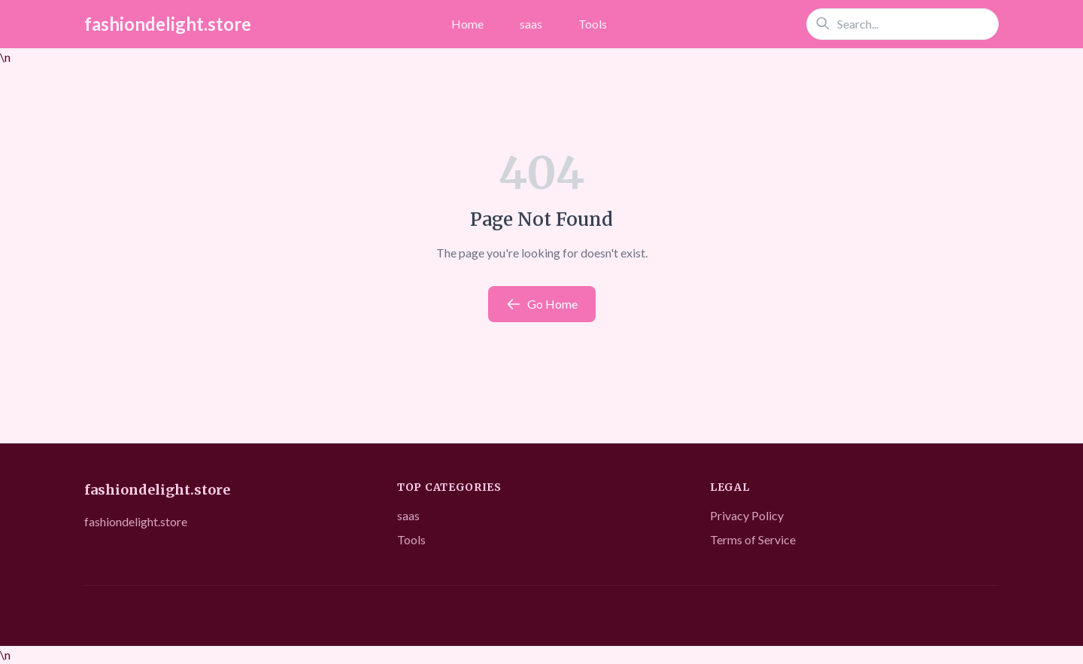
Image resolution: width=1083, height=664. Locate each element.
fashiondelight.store (167, 24)
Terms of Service (753, 539)
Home (467, 24)
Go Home (542, 304)
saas (531, 24)
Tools (592, 24)
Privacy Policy (747, 515)
